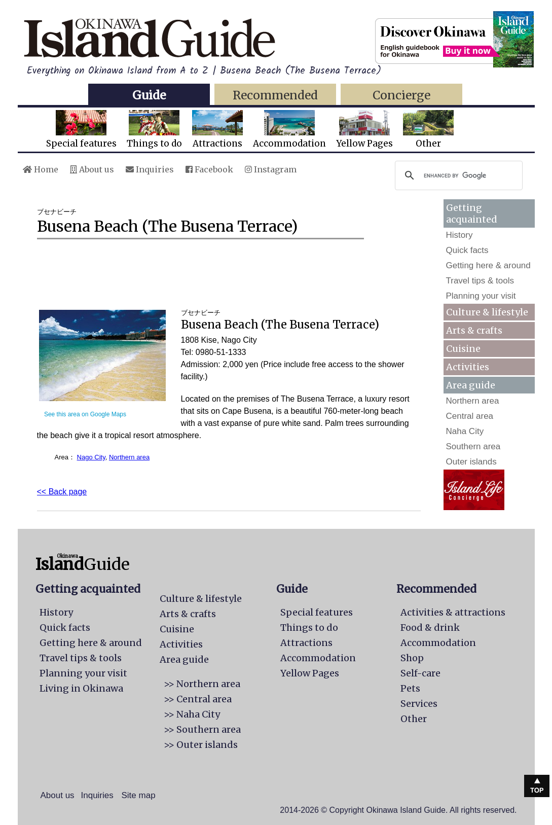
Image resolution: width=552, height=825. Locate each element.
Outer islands (471, 462)
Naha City (465, 431)
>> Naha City (192, 714)
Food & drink (430, 627)
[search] (457, 175)
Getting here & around (488, 265)
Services (418, 703)
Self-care (420, 673)
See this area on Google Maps (85, 414)
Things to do (154, 129)
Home (40, 169)
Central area (470, 416)
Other (428, 129)
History (459, 235)
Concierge (401, 95)
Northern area (129, 457)
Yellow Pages (364, 129)
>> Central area (198, 699)
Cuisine (463, 348)
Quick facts (467, 250)
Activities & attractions (452, 612)
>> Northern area (202, 684)
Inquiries (150, 169)
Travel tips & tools (480, 280)
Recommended (275, 95)
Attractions (217, 129)
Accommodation (289, 129)
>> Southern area (202, 729)
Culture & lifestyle (487, 312)
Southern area (473, 446)
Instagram (271, 169)
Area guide (184, 659)
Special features (81, 129)
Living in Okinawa (81, 688)
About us (92, 169)
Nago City (91, 457)
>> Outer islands (201, 744)
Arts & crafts (474, 330)
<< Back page (62, 491)
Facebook (209, 169)
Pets (410, 688)
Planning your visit (481, 296)
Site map (139, 795)
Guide (149, 95)
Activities (467, 367)
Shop (412, 658)
